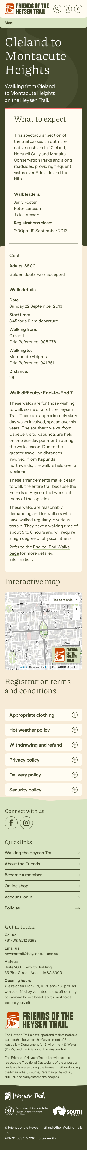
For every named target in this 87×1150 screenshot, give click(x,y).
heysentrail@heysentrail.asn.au (31, 953)
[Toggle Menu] (78, 23)
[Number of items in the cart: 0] (78, 9)
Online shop (16, 885)
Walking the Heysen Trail (29, 852)
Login (68, 9)
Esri (47, 667)
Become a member (23, 874)
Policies (12, 908)
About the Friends (22, 863)
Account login (18, 897)
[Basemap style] (64, 599)
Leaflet (23, 667)
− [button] (76, 616)
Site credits (47, 1138)
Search (57, 9)
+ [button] (76, 609)
